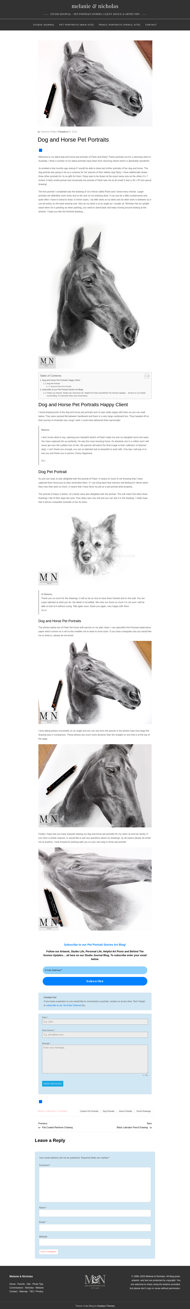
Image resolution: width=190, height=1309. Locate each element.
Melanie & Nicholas (95, 5)
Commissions (16, 1286)
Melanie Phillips (49, 132)
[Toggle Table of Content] (145, 376)
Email (42, 1221)
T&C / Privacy (36, 1290)
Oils (29, 1283)
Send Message (53, 1084)
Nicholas (29, 1286)
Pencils (21, 1283)
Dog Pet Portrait (53, 383)
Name (45, 1017)
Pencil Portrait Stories (52, 1110)
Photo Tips (38, 1283)
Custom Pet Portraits (89, 1110)
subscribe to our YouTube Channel (63, 1005)
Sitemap (23, 1290)
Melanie (40, 1286)
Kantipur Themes (106, 1305)
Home (13, 1283)
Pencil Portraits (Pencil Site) (120, 25)
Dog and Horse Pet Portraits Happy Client (61, 380)
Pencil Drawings (144, 1110)
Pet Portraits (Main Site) (76, 25)
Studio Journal (43, 25)
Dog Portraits (108, 1110)
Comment (44, 1164)
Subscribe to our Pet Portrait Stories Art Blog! (62, 389)
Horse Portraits (125, 1110)
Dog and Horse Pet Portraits (61, 386)
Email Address (48, 1030)
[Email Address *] (95, 970)
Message (46, 1043)
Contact (151, 25)
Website (43, 1235)
